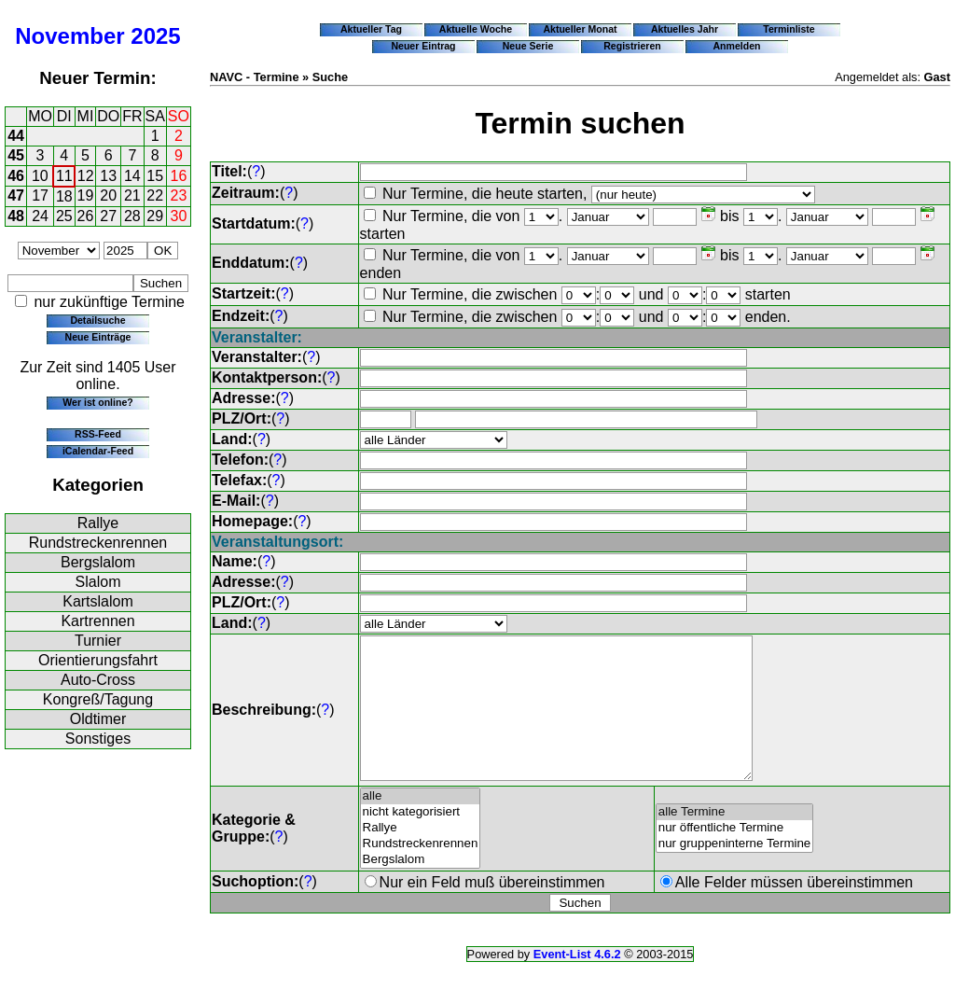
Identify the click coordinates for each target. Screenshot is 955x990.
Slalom (98, 582)
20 (108, 195)
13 (108, 176)
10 (40, 176)
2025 (155, 36)
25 (64, 216)
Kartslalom (97, 601)
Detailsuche (97, 320)
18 (64, 196)
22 (154, 195)
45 (15, 155)
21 (132, 195)
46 (15, 176)
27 (108, 216)
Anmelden (737, 45)
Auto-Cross (98, 680)
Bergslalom (98, 562)
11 (64, 176)
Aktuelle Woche (475, 29)
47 (15, 195)
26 (85, 216)
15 (154, 176)
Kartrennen (97, 621)
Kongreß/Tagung (98, 699)
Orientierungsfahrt (98, 660)
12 (85, 176)
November (69, 36)
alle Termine (735, 840)
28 (132, 216)
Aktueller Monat (579, 29)
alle (420, 824)
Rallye (97, 523)
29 (154, 216)
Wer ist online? (97, 402)
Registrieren (632, 45)
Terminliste (788, 29)
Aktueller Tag (371, 29)
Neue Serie (528, 45)
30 (179, 216)
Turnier (98, 640)
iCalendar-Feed (97, 450)
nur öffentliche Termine (735, 856)
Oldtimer (98, 719)
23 (179, 195)
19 (85, 195)
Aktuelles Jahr (684, 29)
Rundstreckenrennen (98, 543)
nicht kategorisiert (420, 840)
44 (15, 136)
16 (179, 176)
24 (40, 216)
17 (40, 195)
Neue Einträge (98, 336)
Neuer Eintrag (423, 45)
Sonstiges (98, 738)
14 (132, 176)
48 (15, 216)
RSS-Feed (98, 433)
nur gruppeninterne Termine (735, 872)
